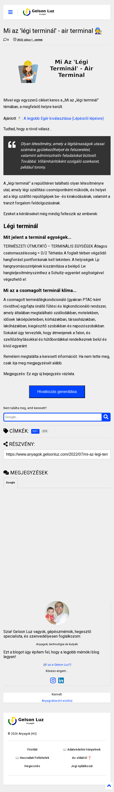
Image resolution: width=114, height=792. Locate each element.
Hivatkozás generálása (57, 392)
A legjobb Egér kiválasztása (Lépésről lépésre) (64, 118)
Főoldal (32, 749)
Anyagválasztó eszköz (57, 700)
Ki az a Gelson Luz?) (57, 664)
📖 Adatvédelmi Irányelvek (82, 749)
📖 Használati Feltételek (32, 758)
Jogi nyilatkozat (82, 766)
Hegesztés (32, 766)
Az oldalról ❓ (81, 758)
